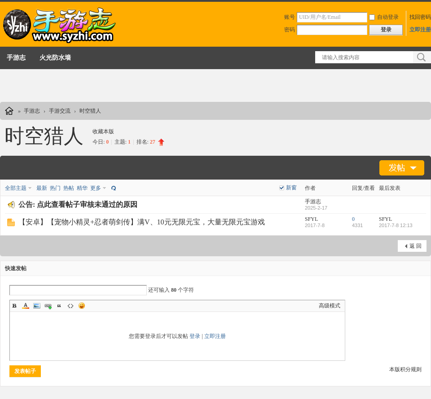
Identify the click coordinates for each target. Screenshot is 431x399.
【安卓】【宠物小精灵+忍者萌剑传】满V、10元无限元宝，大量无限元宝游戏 (141, 222)
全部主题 (15, 188)
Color (25, 305)
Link (48, 305)
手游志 (16, 57)
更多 (95, 188)
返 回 (415, 246)
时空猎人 (90, 111)
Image (36, 305)
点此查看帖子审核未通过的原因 (87, 204)
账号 (289, 17)
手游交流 (59, 111)
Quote (59, 305)
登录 (194, 336)
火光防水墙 (55, 57)
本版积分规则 (405, 369)
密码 (289, 29)
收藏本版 (103, 131)
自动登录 (384, 17)
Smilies (81, 305)
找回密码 (420, 17)
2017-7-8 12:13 (396, 225)
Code (70, 305)
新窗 (291, 187)
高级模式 (329, 306)
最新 (41, 188)
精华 (82, 188)
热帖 (68, 188)
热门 (55, 188)
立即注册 (420, 29)
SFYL (311, 219)
